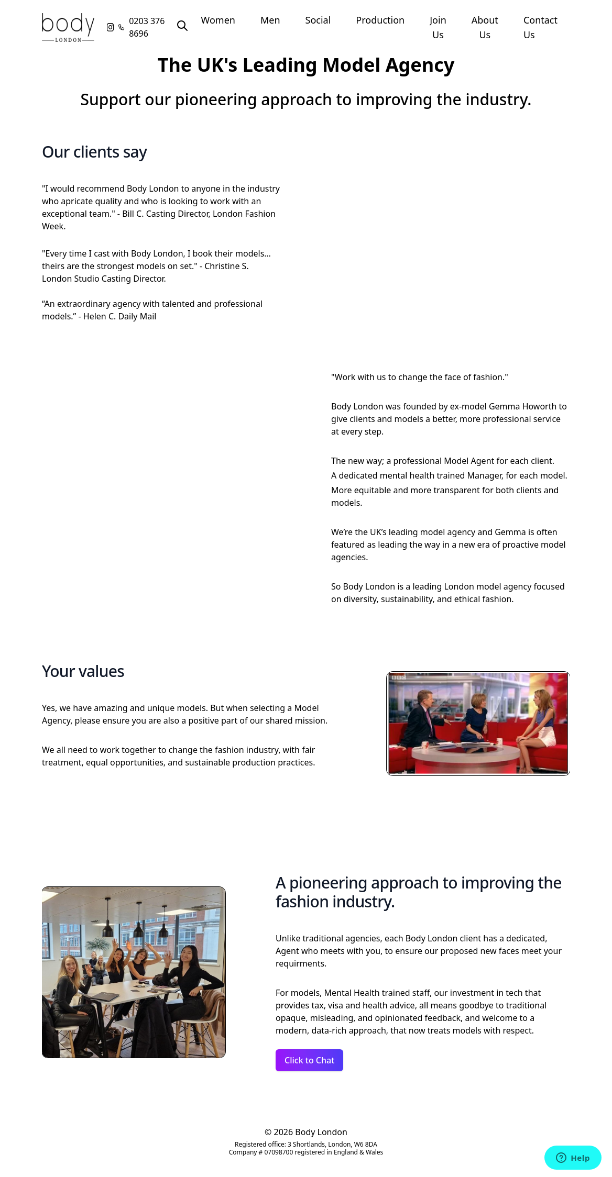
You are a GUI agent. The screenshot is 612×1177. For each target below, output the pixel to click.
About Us (485, 27)
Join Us (438, 27)
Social (318, 20)
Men (270, 20)
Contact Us (540, 27)
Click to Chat (309, 1060)
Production (380, 20)
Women (218, 20)
